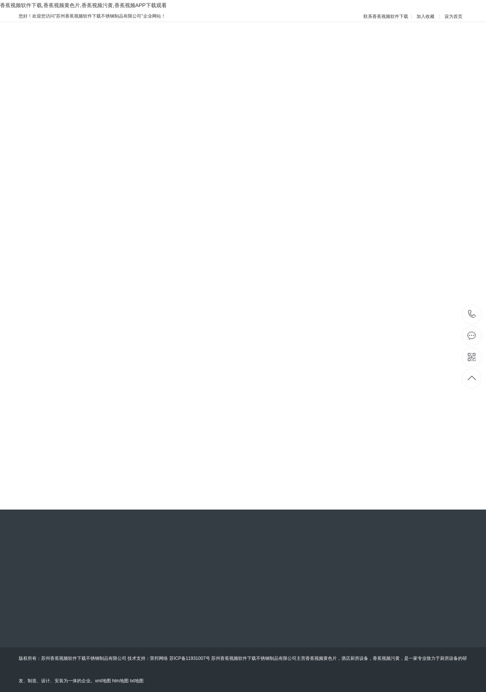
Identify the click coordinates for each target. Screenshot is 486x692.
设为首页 (453, 16)
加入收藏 (425, 16)
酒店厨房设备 (354, 658)
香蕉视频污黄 (386, 658)
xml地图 (103, 680)
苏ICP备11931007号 (189, 658)
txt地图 (137, 680)
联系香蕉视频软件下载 (385, 16)
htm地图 (120, 680)
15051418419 (472, 314)
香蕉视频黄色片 (321, 658)
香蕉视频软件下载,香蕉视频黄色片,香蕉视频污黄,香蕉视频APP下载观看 (83, 5)
